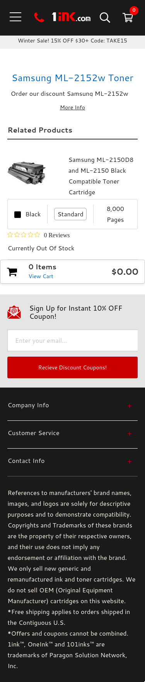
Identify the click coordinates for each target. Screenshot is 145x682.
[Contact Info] (69, 460)
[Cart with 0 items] (127, 17)
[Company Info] (69, 404)
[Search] (104, 17)
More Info (72, 107)
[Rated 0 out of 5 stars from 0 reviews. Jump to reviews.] (38, 235)
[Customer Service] (69, 432)
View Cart (41, 276)
